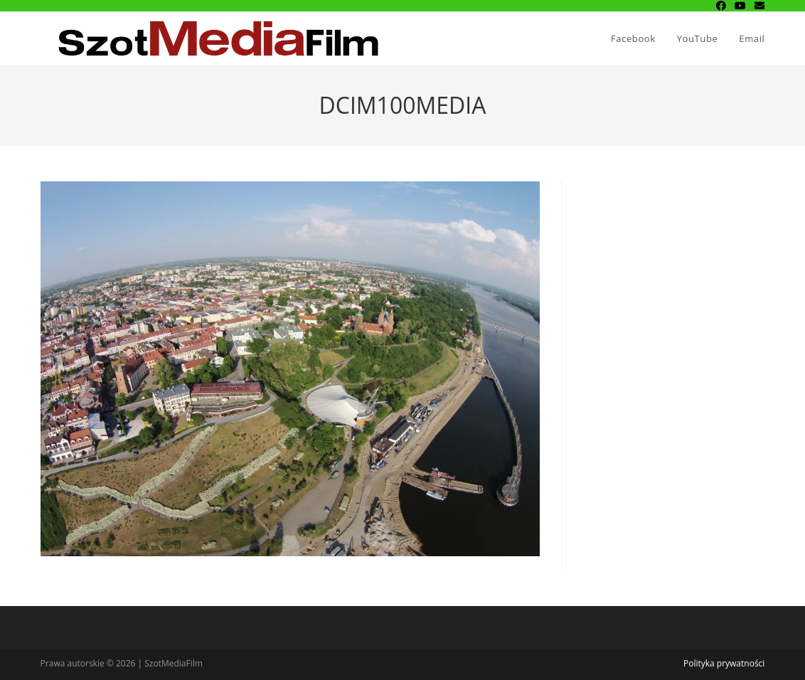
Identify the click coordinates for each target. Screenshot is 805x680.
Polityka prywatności (723, 663)
